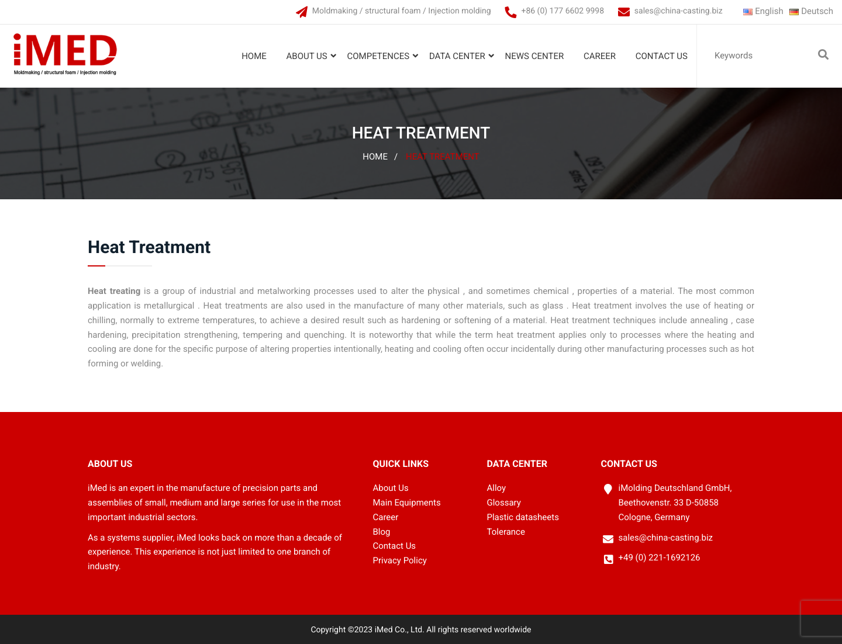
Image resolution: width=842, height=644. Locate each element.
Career (600, 56)
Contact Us (662, 56)
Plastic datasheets (523, 517)
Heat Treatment (442, 156)
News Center (534, 56)
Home (254, 56)
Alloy (496, 488)
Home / (380, 156)
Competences (378, 56)
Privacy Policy (400, 560)
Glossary (504, 502)
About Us (307, 56)
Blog (382, 532)
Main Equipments (407, 502)
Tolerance (506, 532)
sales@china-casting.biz (678, 11)
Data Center (457, 56)
